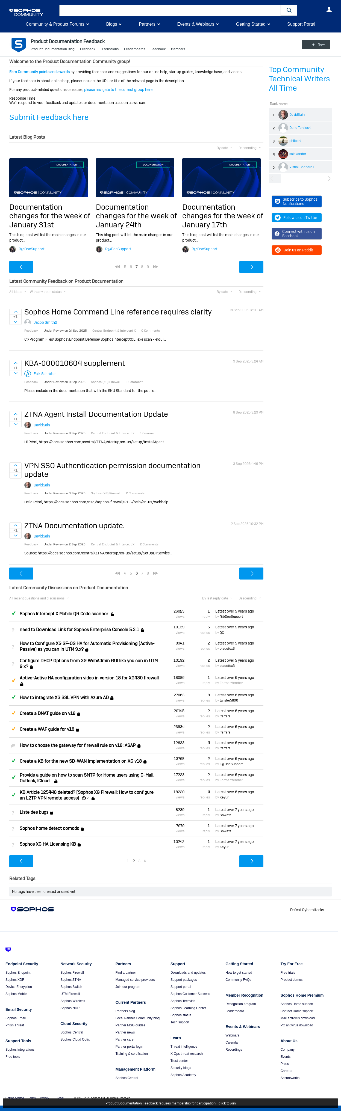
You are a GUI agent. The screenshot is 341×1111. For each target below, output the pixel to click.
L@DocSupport (231, 764)
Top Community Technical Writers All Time (299, 78)
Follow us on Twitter (296, 218)
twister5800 (229, 700)
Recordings (233, 1049)
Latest (234, 611)
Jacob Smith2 (45, 322)
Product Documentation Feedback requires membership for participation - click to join (170, 1103)
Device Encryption (18, 987)
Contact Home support (297, 1011)
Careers (286, 1071)
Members (178, 49)
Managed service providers (135, 980)
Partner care (125, 1039)
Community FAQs (238, 980)
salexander (297, 154)
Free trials (288, 973)
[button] (289, 10)
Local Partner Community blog (138, 1018)
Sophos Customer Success (190, 994)
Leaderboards (134, 49)
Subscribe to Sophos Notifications (296, 201)
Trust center (179, 1061)
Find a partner (126, 973)
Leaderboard (234, 1011)
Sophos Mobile (16, 994)
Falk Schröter (45, 373)
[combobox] (170, 10)
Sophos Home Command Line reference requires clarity (118, 312)
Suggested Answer (13, 680)
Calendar (232, 1042)
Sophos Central (71, 1032)
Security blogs (180, 1068)
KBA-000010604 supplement (74, 363)
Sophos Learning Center (188, 1008)
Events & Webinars (195, 24)
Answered (13, 613)
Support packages (183, 980)
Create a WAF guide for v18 (47, 729)
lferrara (225, 716)
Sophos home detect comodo (49, 828)
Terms (32, 1098)
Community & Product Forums (55, 24)
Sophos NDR (70, 1008)
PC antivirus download (297, 1025)
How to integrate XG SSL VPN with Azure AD (64, 697)
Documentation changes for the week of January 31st (49, 216)
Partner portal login (129, 1046)
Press (285, 1064)
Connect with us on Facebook (295, 233)
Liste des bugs (34, 812)
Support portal (180, 987)
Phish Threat (14, 1025)
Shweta (225, 815)
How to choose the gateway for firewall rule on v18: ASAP (78, 745)
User (329, 9)
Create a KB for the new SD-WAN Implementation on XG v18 (81, 761)
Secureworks (290, 1078)
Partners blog (125, 1011)
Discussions (110, 49)
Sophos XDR (14, 980)
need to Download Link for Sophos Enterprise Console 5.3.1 (79, 630)
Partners (147, 24)
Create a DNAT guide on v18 (47, 713)
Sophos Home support (297, 1004)
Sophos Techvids (182, 1001)
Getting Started (251, 24)
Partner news (125, 1032)
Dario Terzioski (300, 128)
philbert (295, 141)
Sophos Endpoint (17, 973)
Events (286, 1057)
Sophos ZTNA (70, 980)
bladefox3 (227, 648)
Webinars (232, 1035)
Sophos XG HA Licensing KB (48, 844)
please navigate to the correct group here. (118, 89)
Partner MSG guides (130, 1025)
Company (288, 1049)
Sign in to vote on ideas (15, 311)
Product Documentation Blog (53, 49)
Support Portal (301, 24)
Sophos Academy (183, 1075)
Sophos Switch (71, 987)
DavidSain (297, 114)
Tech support (179, 1022)
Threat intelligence (183, 1046)
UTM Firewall (70, 994)
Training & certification (132, 1054)
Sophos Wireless (72, 1001)
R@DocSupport (32, 248)
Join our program (128, 987)
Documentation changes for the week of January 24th (136, 216)
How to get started (238, 973)
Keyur (224, 797)
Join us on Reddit (294, 250)
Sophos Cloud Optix (75, 1039)
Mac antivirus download (298, 1018)
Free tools (12, 1057)
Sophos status (180, 1015)
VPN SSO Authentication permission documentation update (112, 470)
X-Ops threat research (186, 1054)
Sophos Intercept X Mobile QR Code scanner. (64, 614)
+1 (88, 798)
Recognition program (240, 1004)
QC (222, 632)
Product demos (292, 980)
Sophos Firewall (72, 973)
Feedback (87, 49)
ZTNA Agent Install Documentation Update (96, 414)
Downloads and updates (188, 973)
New (319, 44)
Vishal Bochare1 (301, 167)
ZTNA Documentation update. (74, 525)
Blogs (111, 24)
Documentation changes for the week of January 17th (222, 216)
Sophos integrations (19, 1049)
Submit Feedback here (49, 117)
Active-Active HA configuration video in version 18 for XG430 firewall (89, 678)
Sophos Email (15, 1018)
